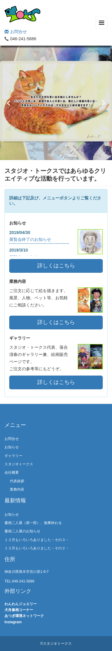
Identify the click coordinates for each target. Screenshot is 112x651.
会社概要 (11, 472)
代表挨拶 (17, 481)
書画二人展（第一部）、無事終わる (33, 523)
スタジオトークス (18, 464)
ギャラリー (13, 456)
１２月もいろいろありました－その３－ (49, 540)
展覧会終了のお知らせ (30, 239)
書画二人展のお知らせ (22, 531)
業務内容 (17, 489)
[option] (56, 103)
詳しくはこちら (56, 266)
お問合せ (15, 31)
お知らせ (11, 447)
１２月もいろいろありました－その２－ (44, 548)
